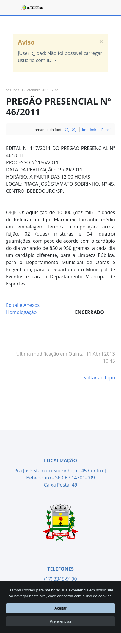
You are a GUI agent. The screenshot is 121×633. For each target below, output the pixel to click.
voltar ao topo (99, 377)
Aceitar (60, 609)
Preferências (60, 621)
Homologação (21, 312)
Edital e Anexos (23, 305)
